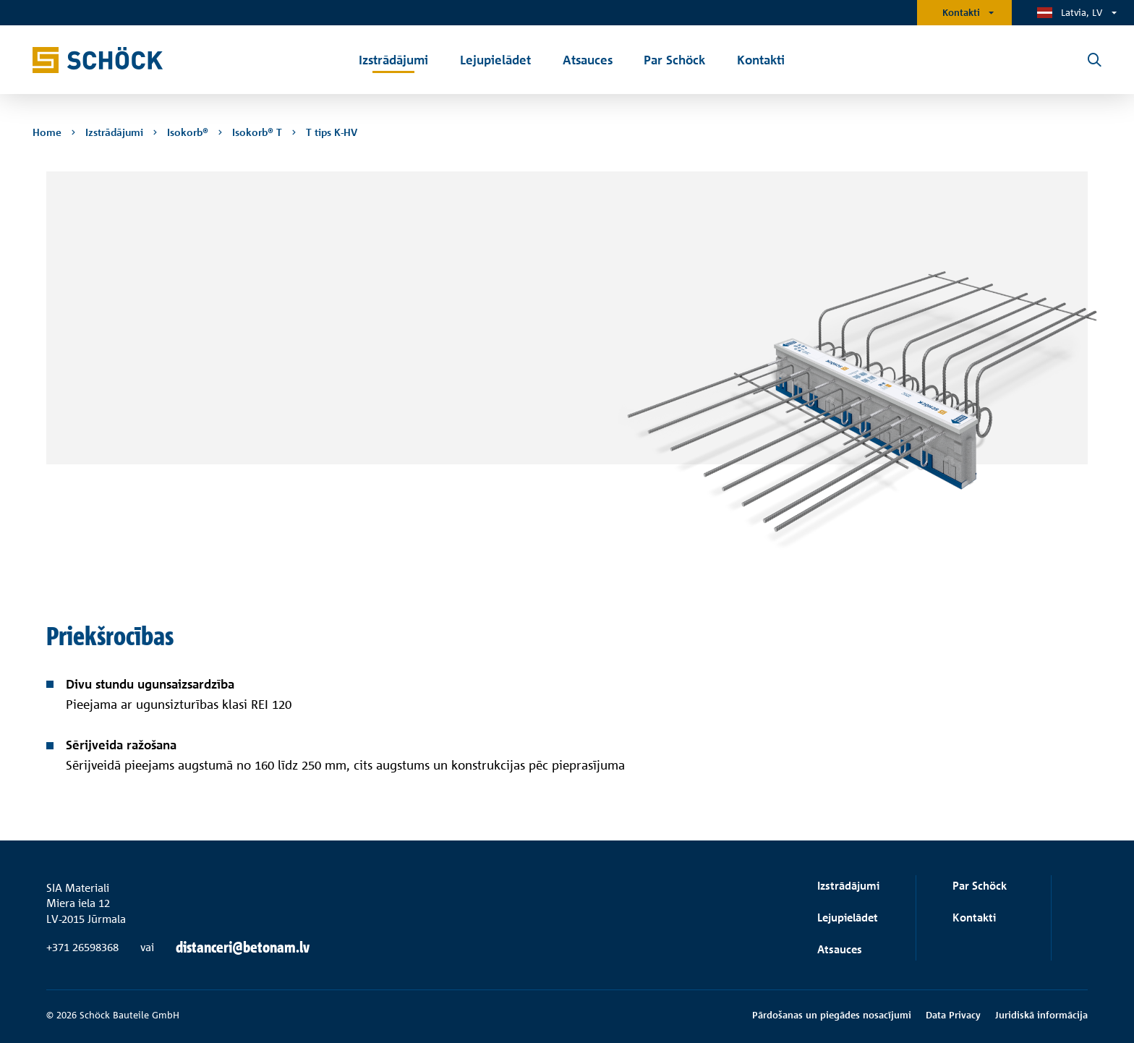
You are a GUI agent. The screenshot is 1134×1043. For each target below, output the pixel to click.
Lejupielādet (847, 917)
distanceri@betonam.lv (243, 947)
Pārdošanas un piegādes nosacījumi (831, 1015)
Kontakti (961, 12)
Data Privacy (953, 1015)
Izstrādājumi (848, 886)
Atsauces (839, 949)
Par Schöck (979, 886)
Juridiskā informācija (1041, 1015)
